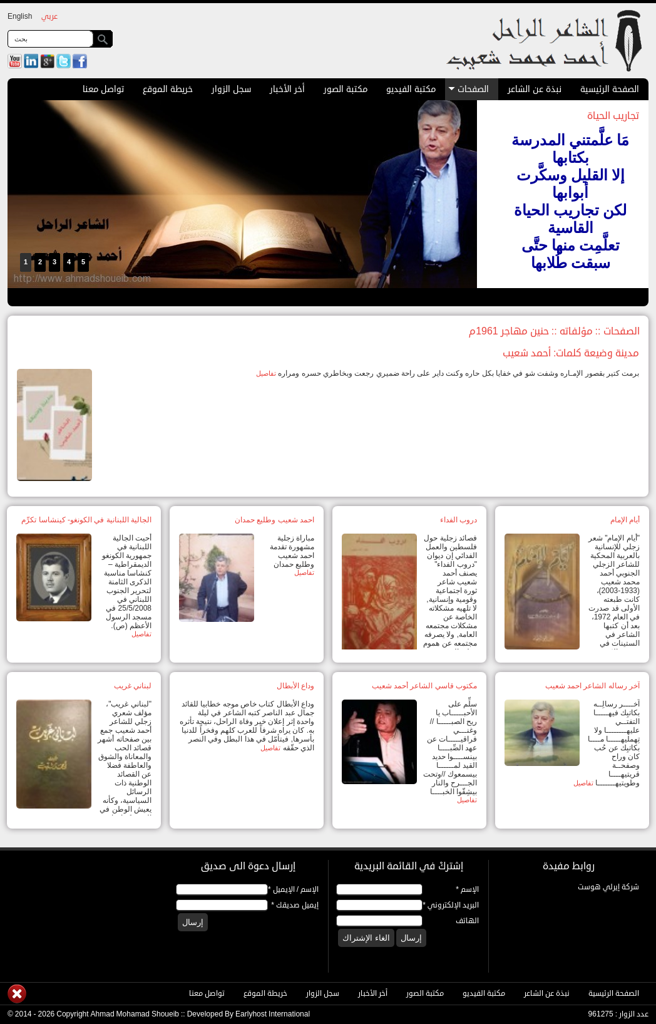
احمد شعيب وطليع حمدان (274, 519)
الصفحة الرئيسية (609, 89)
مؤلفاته (576, 331)
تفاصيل (266, 373)
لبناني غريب (132, 685)
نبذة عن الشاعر (534, 89)
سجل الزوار (231, 89)
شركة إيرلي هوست (608, 887)
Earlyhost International (272, 1014)
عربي (49, 16)
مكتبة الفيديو (411, 89)
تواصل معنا (103, 89)
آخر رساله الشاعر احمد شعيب (592, 685)
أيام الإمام (625, 519)
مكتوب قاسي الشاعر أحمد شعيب (424, 685)
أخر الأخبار (287, 89)
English (20, 16)
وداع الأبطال (295, 685)
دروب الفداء (458, 519)
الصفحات (468, 89)
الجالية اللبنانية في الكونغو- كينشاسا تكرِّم (86, 519)
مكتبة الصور (345, 89)
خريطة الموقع (168, 89)
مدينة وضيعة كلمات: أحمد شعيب (571, 353)
